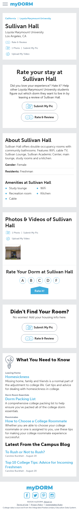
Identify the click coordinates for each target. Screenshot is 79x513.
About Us (48, 502)
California (10, 18)
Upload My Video (21, 54)
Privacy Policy (37, 505)
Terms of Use (22, 505)
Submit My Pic (30, 48)
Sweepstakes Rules (54, 505)
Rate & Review (19, 42)
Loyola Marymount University (35, 18)
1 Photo (12, 48)
